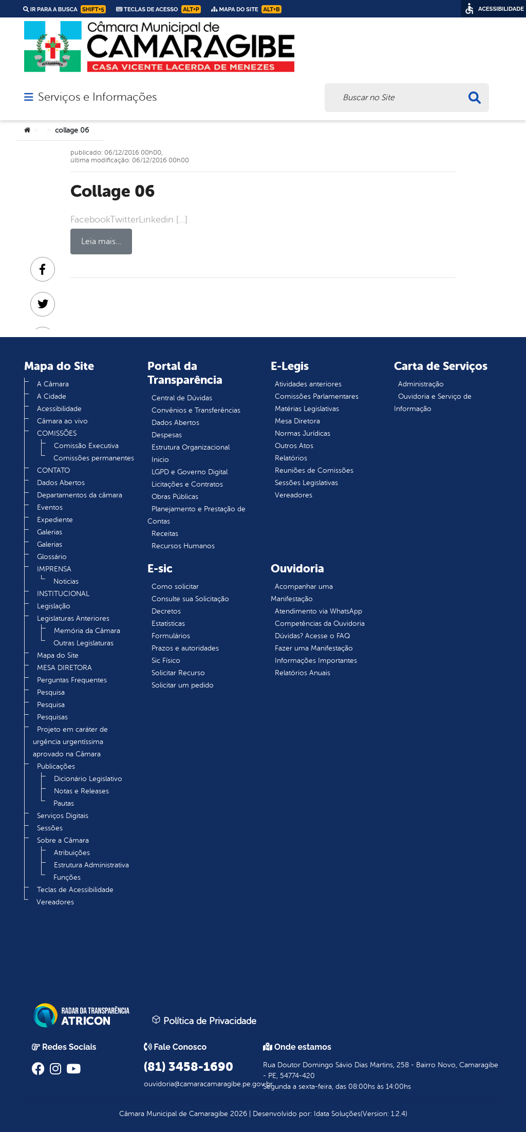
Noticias (66, 581)
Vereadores (55, 902)
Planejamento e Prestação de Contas (196, 515)
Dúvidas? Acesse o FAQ (312, 636)
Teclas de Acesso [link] (158, 9)
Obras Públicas (175, 496)
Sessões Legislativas (306, 483)
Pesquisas (52, 717)
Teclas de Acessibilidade (75, 890)
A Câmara (53, 384)
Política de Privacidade (204, 1020)
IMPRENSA (54, 569)
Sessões (50, 828)
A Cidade (51, 396)
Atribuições (72, 853)
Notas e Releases (81, 791)
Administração (421, 384)
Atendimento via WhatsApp (318, 611)
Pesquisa (51, 692)
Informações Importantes (316, 660)
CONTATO (53, 470)
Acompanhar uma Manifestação (302, 593)
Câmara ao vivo (62, 421)
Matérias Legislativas (307, 409)
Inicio (160, 459)
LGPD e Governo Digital (190, 472)
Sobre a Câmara (63, 840)
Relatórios (291, 458)
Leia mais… (101, 241)
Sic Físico (166, 660)
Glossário (52, 557)
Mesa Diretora (297, 421)
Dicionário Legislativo (88, 779)
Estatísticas (168, 623)
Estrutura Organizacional (191, 447)
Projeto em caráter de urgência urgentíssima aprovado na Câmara (70, 742)
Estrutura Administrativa (91, 865)
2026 (237, 1114)
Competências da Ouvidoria (320, 623)
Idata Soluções (337, 1114)
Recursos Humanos (183, 546)
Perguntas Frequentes (72, 680)
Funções (67, 877)
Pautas (63, 803)
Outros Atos (294, 446)
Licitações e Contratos (187, 484)
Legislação (53, 606)
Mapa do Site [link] (246, 9)
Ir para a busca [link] (64, 9)
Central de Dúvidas (182, 398)
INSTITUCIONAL (63, 594)
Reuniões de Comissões (314, 470)
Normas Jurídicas (302, 433)
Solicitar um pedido (183, 685)
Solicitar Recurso (178, 673)
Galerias (49, 532)
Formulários (171, 636)
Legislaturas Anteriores (73, 618)
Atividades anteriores (308, 384)
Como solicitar (175, 586)
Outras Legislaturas (83, 643)
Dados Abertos (61, 483)
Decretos (166, 611)
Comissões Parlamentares (317, 396)
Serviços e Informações (97, 97)
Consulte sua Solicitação (190, 599)
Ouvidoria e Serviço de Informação (433, 403)
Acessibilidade (59, 409)
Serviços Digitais (62, 816)
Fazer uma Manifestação (314, 648)
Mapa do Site (58, 655)
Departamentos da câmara (79, 495)
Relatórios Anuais (302, 673)
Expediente (55, 520)
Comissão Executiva (86, 446)
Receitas (165, 533)
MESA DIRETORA (64, 668)
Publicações (56, 766)
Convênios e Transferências (196, 410)
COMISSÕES (57, 433)
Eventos (50, 507)
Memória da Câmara (87, 631)
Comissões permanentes (93, 458)
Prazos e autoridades (185, 648)
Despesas (167, 435)
